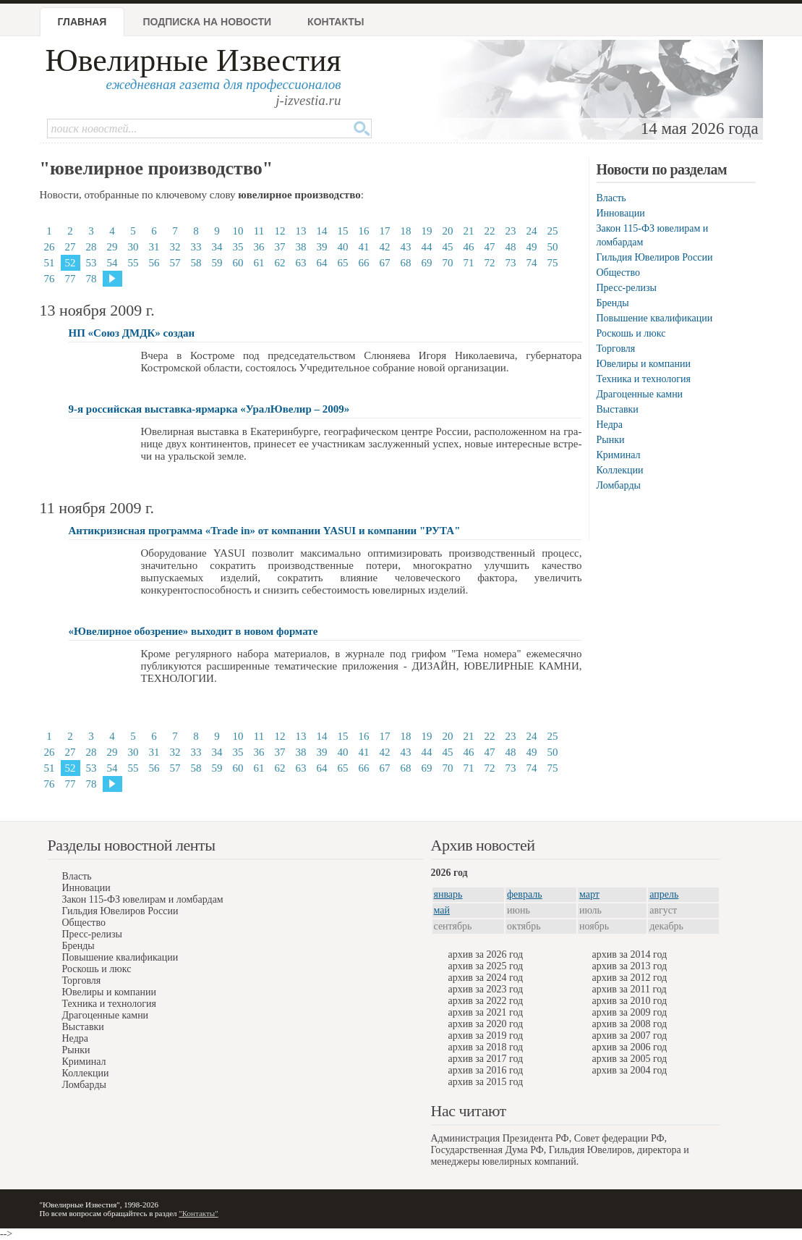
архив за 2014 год (629, 954)
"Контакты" (198, 1213)
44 (427, 247)
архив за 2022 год (486, 1000)
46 (469, 247)
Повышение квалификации (655, 318)
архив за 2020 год (486, 1023)
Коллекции (620, 470)
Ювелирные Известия (193, 60)
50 (552, 247)
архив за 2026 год (486, 954)
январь (448, 894)
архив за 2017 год (486, 1058)
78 (91, 278)
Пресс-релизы (627, 287)
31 (154, 247)
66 (364, 263)
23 (510, 231)
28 (91, 247)
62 (280, 263)
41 (364, 247)
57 (175, 263)
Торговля (616, 348)
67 (385, 263)
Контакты (335, 22)
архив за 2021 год (486, 1012)
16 (364, 231)
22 (490, 231)
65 (343, 263)
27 (70, 247)
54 (112, 263)
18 (406, 231)
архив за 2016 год (486, 1070)
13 (301, 231)
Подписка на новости (206, 22)
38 (301, 247)
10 (238, 231)
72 (490, 263)
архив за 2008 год (629, 1023)
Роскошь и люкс (631, 333)
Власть (611, 198)
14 (322, 231)
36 (259, 247)
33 (196, 247)
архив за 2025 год (486, 966)
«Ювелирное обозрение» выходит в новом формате (193, 631)
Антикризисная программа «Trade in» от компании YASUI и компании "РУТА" (265, 530)
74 (531, 263)
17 (385, 231)
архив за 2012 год (629, 977)
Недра (610, 424)
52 (70, 263)
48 (510, 247)
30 (133, 247)
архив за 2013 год (629, 966)
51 (49, 263)
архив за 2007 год (629, 1035)
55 (133, 263)
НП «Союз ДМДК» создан (132, 333)
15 (343, 231)
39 (322, 247)
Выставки (618, 409)
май (442, 910)
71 (469, 263)
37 (280, 247)
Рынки (611, 439)
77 (70, 278)
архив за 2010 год (629, 1000)
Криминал (619, 455)
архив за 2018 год (486, 1047)
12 (280, 231)
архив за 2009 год (629, 1012)
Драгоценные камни (640, 394)
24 (531, 231)
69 (427, 263)
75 (552, 263)
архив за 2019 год (486, 1035)
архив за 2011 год (629, 989)
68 (406, 263)
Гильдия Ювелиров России (655, 257)
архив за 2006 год (629, 1047)
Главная (82, 22)
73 (510, 263)
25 (552, 231)
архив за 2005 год (629, 1058)
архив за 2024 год (486, 977)
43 (406, 247)
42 (385, 247)
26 (49, 247)
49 (531, 247)
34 (217, 247)
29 (112, 247)
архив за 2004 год (629, 1070)
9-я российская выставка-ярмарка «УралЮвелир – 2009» (209, 409)
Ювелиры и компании (644, 363)
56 (154, 263)
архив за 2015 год (486, 1081)
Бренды (613, 303)
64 (322, 263)
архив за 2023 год (486, 989)
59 (217, 263)
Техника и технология (644, 379)
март (589, 894)
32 (175, 247)
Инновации (621, 213)
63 (301, 263)
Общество (618, 272)
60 (238, 263)
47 (490, 247)
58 (196, 263)
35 (238, 247)
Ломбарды (619, 485)
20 (448, 231)
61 (259, 263)
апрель (663, 894)
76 (49, 278)
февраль (524, 894)
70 (448, 263)
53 (91, 263)
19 (427, 231)
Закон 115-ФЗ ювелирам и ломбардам (142, 899)
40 (343, 247)
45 (448, 247)
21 (469, 231)
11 (259, 231)
